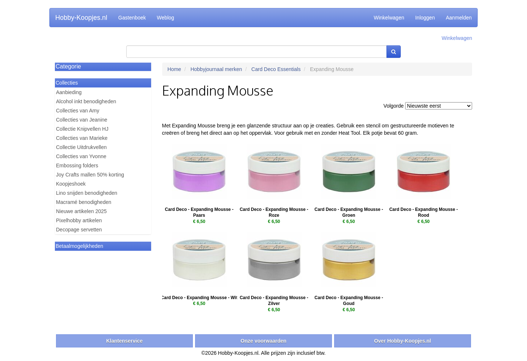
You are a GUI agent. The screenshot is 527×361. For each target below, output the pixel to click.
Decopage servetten (79, 229)
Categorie (68, 66)
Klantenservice (124, 341)
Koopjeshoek (71, 184)
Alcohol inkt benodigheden (86, 101)
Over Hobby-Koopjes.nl (402, 341)
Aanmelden (459, 18)
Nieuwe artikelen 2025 (81, 211)
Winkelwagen (389, 18)
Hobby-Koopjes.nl (81, 17)
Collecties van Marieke (82, 138)
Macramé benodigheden (83, 202)
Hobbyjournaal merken (216, 69)
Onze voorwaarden (263, 341)
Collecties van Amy (77, 110)
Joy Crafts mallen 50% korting (90, 175)
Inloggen (425, 18)
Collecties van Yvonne (81, 156)
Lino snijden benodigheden (86, 193)
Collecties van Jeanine (81, 120)
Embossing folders (77, 165)
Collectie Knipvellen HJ (82, 129)
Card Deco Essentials (276, 69)
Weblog (165, 18)
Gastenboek (132, 18)
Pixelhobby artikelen (79, 220)
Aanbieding (69, 92)
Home (174, 69)
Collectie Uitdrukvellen (81, 147)
